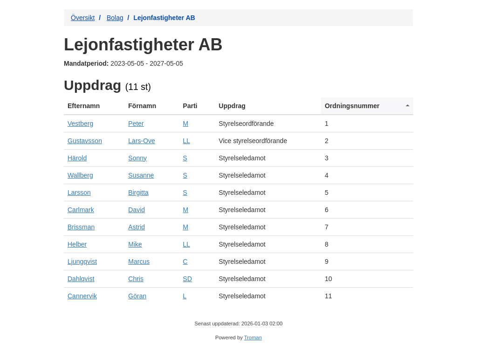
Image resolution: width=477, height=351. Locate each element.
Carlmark (81, 209)
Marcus (139, 261)
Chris (135, 278)
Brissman (81, 227)
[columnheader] (94, 106)
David (136, 209)
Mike (135, 244)
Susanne (141, 175)
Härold (77, 158)
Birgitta (138, 192)
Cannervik (82, 296)
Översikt (83, 17)
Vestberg (80, 123)
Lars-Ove (141, 141)
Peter (135, 123)
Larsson (79, 192)
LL (187, 141)
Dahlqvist (81, 278)
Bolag (115, 17)
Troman (253, 337)
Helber (77, 244)
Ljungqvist (82, 261)
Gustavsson (85, 141)
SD (187, 278)
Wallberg (80, 175)
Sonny (137, 158)
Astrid (136, 227)
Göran (137, 296)
